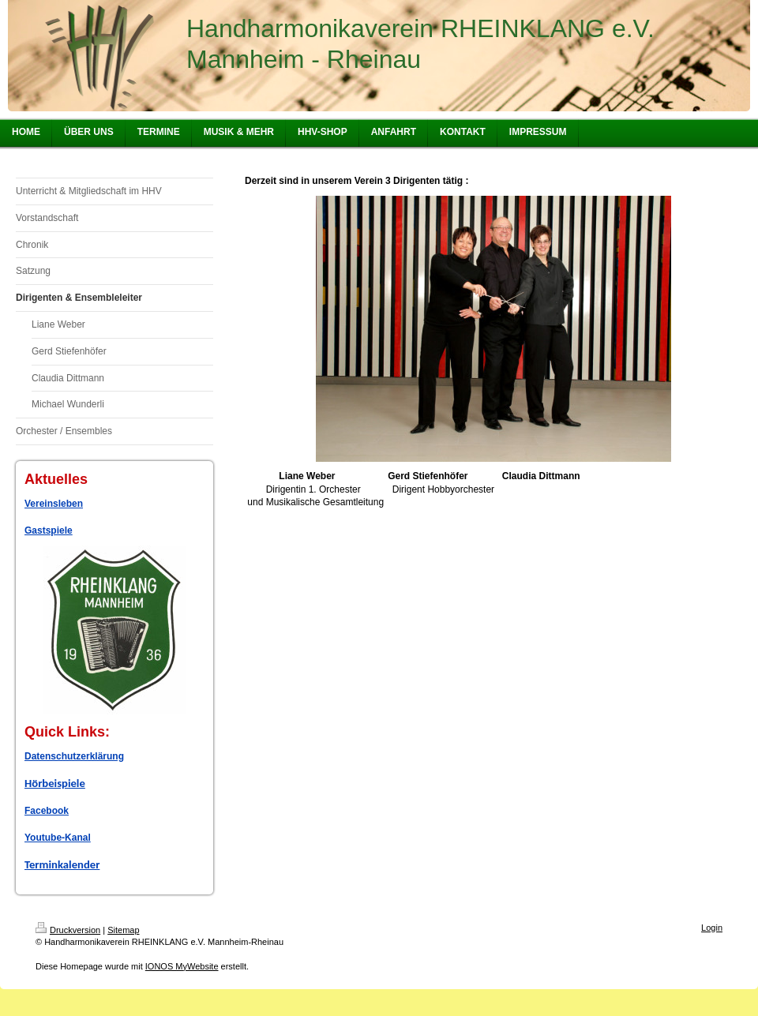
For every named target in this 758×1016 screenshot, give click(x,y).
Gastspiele (48, 530)
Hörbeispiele (54, 783)
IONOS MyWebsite (182, 966)
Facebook (46, 810)
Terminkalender (61, 864)
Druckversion (68, 930)
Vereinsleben (53, 503)
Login (711, 927)
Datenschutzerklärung (74, 756)
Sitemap (123, 930)
